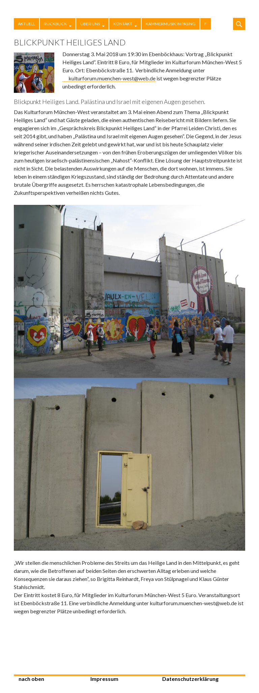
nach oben (31, 679)
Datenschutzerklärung (190, 679)
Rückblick (55, 23)
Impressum (104, 679)
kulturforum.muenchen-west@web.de (111, 78)
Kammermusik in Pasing (171, 23)
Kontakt (122, 23)
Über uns (90, 23)
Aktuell (26, 23)
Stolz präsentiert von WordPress (232, 682)
